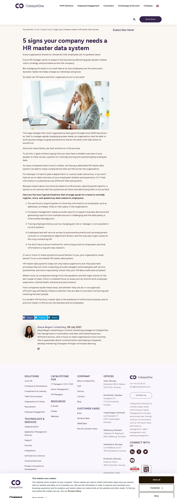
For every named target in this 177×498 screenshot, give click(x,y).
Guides (54, 411)
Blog (79, 401)
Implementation (32, 427)
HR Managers (57, 394)
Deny (156, 491)
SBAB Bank (82, 423)
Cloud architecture (33, 461)
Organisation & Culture (35, 401)
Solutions (32, 376)
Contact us (141, 395)
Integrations (30, 450)
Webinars (55, 416)
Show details (38, 493)
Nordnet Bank (83, 418)
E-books (54, 406)
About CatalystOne (86, 381)
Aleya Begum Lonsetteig (51, 327)
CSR (79, 386)
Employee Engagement (35, 412)
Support (28, 440)
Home (36, 29)
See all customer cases (87, 428)
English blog (46, 29)
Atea (79, 413)
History (80, 391)
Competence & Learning (35, 391)
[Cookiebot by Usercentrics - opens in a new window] (16, 493)
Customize (156, 483)
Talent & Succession (34, 396)
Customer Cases (88, 408)
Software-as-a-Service (35, 456)
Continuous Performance (36, 386)
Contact (81, 396)
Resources (58, 401)
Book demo (151, 19)
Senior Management (60, 389)
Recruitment (30, 407)
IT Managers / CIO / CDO (62, 384)
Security (28, 445)
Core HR (28, 381)
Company (83, 376)
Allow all (156, 475)
